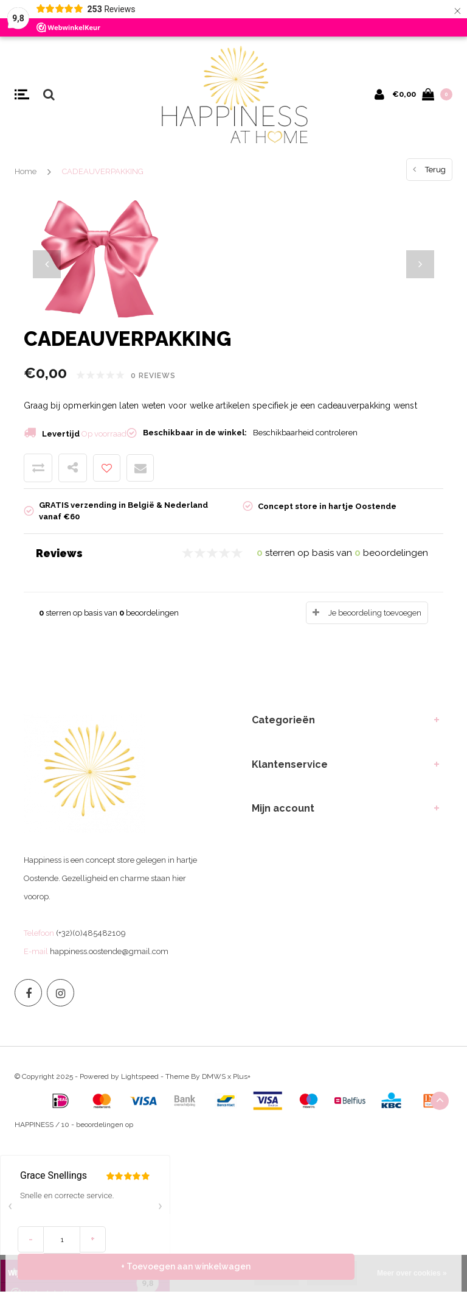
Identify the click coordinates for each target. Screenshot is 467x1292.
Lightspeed (140, 1076)
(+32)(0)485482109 (91, 933)
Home (25, 171)
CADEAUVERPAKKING (103, 171)
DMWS (214, 1076)
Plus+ (242, 1076)
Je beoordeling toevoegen (374, 612)
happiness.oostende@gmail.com (109, 951)
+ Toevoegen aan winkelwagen (283, 1265)
